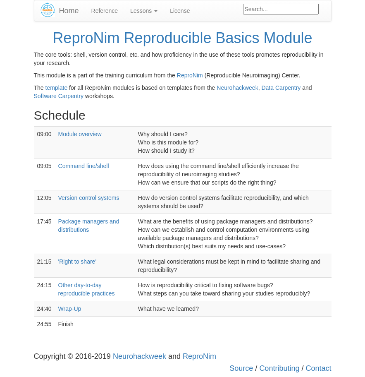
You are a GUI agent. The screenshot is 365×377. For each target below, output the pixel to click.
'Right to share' (77, 261)
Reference (104, 10)
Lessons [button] (143, 10)
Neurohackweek (237, 87)
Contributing (279, 368)
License (180, 10)
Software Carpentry (59, 96)
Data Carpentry (281, 87)
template (56, 87)
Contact (318, 368)
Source (241, 368)
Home (69, 11)
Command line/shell (83, 166)
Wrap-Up (69, 308)
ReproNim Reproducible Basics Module (182, 37)
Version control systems (88, 198)
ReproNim (190, 75)
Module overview (80, 134)
